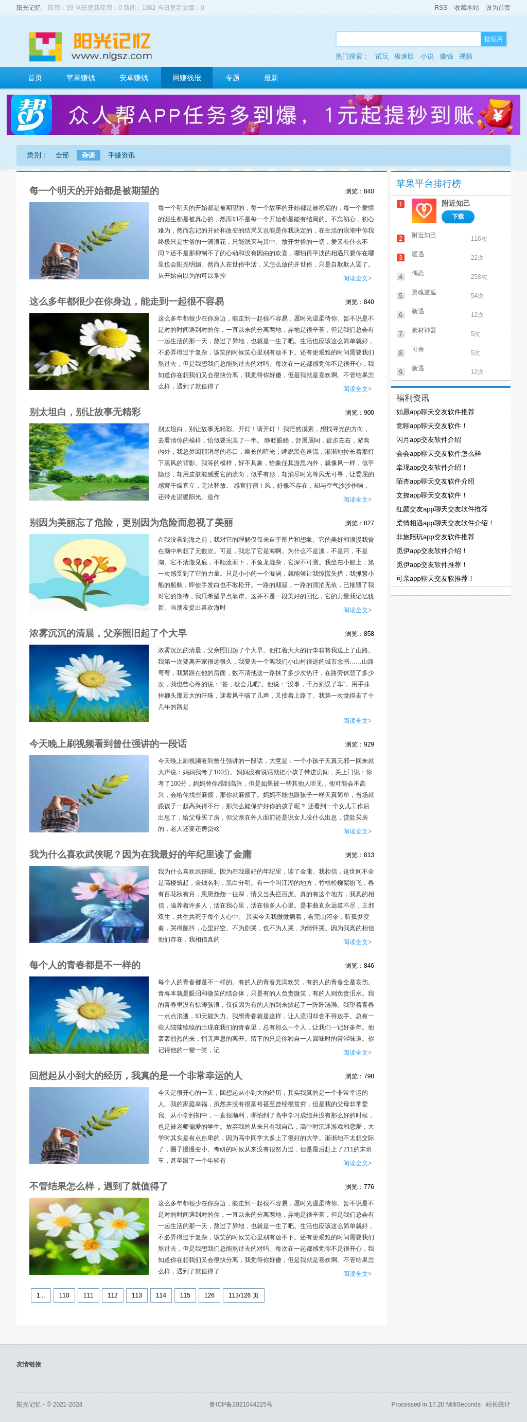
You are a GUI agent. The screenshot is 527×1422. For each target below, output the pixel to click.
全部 (62, 155)
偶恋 (418, 273)
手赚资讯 (121, 155)
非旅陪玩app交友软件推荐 (435, 537)
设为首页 (498, 7)
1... (41, 1295)
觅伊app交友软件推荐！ (432, 564)
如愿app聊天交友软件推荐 (435, 412)
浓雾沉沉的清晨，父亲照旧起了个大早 (108, 633)
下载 (458, 216)
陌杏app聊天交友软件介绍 (435, 481)
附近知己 (456, 203)
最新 (271, 78)
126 (209, 1295)
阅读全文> (357, 278)
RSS (441, 7)
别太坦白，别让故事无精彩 (84, 412)
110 (64, 1295)
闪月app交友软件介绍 (428, 439)
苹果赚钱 (80, 78)
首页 (35, 78)
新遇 (418, 311)
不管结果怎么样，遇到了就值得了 (98, 1186)
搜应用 (493, 39)
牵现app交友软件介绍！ (432, 467)
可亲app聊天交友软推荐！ (435, 578)
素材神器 (424, 330)
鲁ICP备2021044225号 (241, 1404)
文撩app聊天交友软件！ (432, 495)
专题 (232, 78)
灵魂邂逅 (424, 292)
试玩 (382, 56)
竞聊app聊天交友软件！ (432, 426)
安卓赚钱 (133, 78)
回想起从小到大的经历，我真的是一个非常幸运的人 (135, 1076)
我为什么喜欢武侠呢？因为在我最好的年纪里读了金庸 (140, 854)
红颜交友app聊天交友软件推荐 (442, 509)
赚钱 (446, 56)
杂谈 (88, 155)
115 (185, 1295)
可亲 (418, 349)
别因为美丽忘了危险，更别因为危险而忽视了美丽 (131, 523)
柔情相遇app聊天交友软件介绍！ (445, 523)
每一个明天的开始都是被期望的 (94, 191)
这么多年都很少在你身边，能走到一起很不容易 (126, 301)
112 (113, 1295)
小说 (427, 56)
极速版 (404, 56)
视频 (465, 56)
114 (161, 1295)
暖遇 (418, 254)
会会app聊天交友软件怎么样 (438, 453)
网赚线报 (186, 78)
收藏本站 (466, 7)
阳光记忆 (28, 7)
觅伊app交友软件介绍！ (432, 551)
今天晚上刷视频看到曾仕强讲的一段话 (108, 744)
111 (88, 1295)
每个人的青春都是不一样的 (84, 965)
